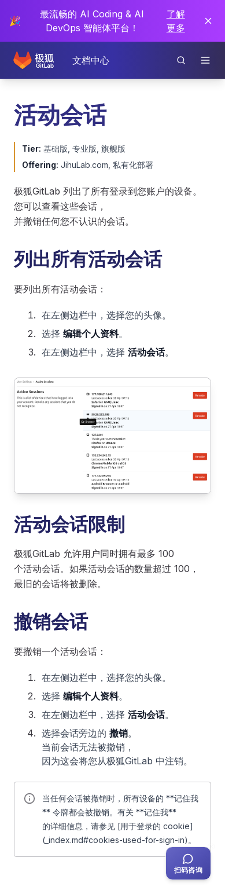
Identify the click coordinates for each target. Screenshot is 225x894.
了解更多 (176, 21)
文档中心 (90, 60)
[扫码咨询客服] (188, 863)
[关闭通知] (208, 20)
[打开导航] (205, 60)
